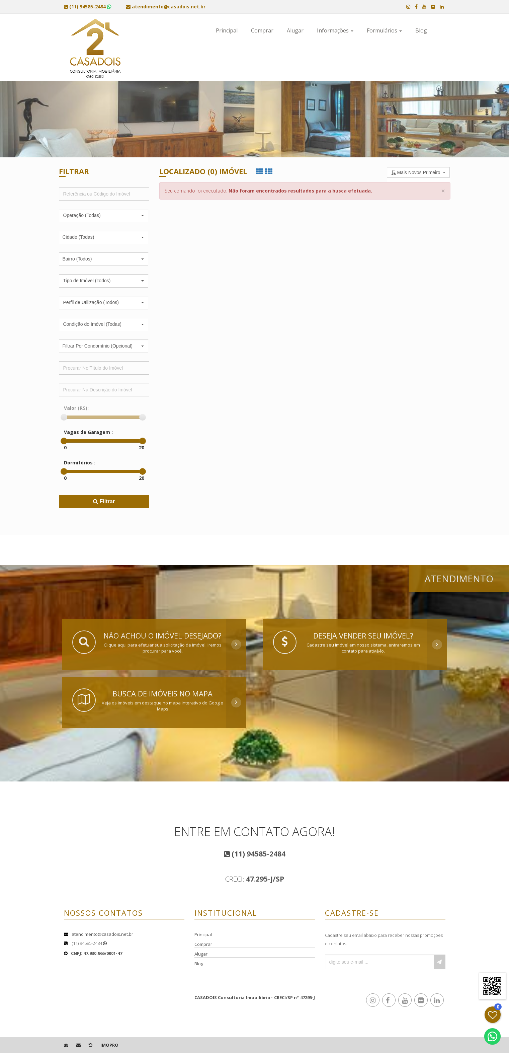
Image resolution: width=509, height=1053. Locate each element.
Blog (421, 30)
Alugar (295, 30)
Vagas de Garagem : (88, 432)
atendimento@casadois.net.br (102, 934)
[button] (103, 215)
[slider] (64, 417)
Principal (227, 30)
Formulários (384, 30)
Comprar (262, 30)
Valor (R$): (76, 408)
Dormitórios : (79, 462)
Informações (335, 30)
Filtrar (104, 501)
